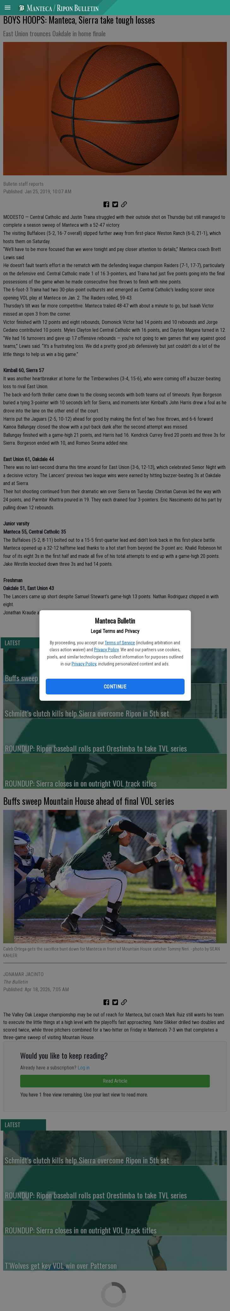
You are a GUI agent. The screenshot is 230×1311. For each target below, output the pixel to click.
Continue (115, 687)
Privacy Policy (106, 649)
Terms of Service (120, 642)
